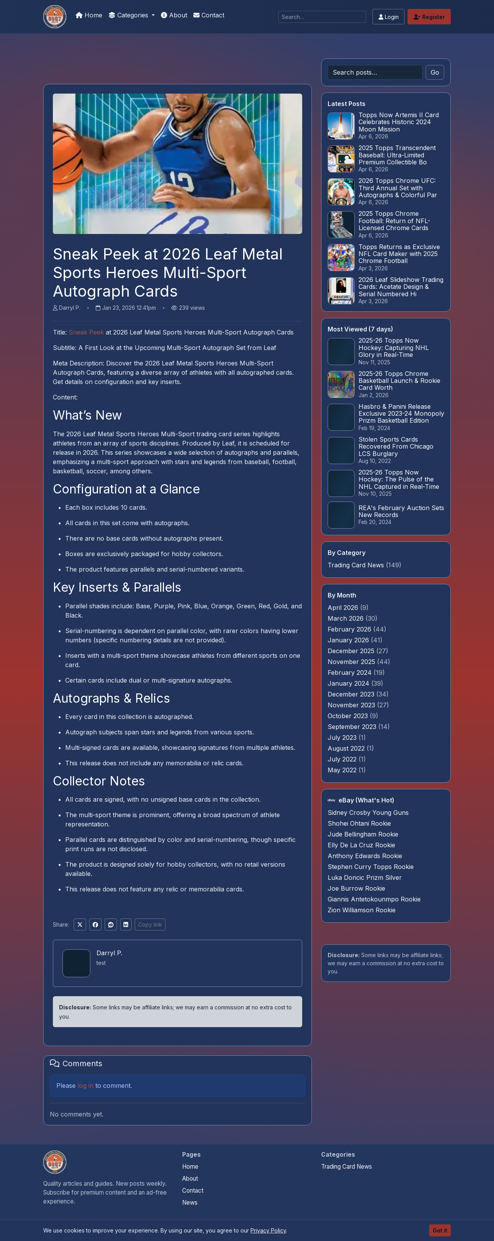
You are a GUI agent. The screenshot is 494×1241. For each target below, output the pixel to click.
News (190, 1202)
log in (85, 1085)
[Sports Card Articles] (54, 16)
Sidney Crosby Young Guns (368, 812)
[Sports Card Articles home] (54, 1162)
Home (89, 15)
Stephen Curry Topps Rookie (371, 867)
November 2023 (352, 705)
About (174, 15)
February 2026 (350, 629)
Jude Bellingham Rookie (363, 834)
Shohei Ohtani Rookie (359, 823)
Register (429, 17)
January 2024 (349, 683)
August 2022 (347, 748)
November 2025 (352, 662)
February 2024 (351, 672)
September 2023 (353, 727)
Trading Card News (356, 565)
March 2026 (346, 618)
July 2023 (343, 737)
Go (435, 72)
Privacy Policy (268, 1230)
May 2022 (343, 770)
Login (389, 17)
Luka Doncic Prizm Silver (365, 877)
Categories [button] (129, 15)
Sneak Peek (86, 332)
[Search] (322, 17)
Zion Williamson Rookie (362, 910)
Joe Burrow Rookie (356, 888)
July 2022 (343, 759)
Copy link (150, 924)
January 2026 (349, 640)
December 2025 (352, 651)
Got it (440, 1230)
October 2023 (349, 716)
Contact (208, 15)
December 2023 (352, 694)
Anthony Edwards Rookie (365, 856)
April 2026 (344, 607)
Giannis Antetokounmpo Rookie (374, 899)
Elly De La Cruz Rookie (361, 845)
